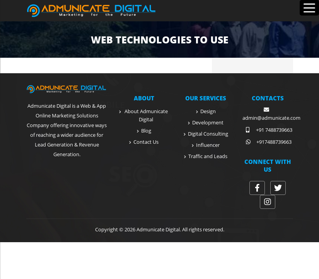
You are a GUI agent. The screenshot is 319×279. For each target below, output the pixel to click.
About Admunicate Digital (146, 115)
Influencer (208, 144)
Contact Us (146, 141)
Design (208, 111)
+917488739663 (268, 141)
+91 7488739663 (267, 129)
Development (207, 122)
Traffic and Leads (207, 156)
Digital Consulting (208, 133)
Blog (146, 130)
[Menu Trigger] (309, 8)
